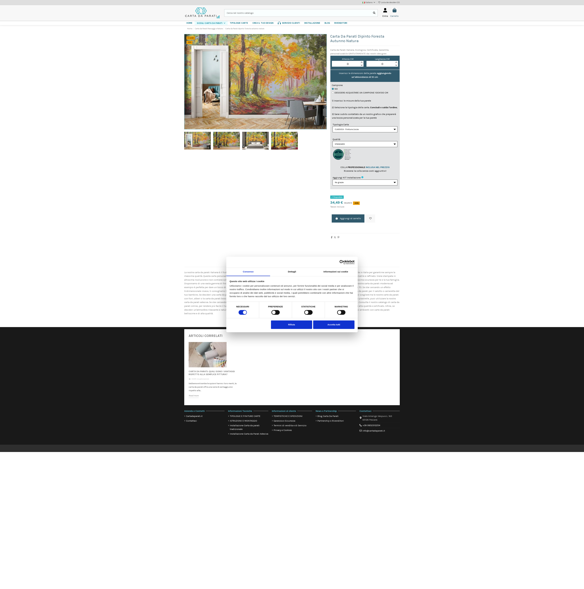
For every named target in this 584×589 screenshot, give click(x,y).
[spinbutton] (347, 64)
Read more (194, 397)
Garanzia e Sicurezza (284, 422)
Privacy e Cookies (283, 432)
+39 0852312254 (371, 427)
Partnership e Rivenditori (330, 422)
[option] (212, 374)
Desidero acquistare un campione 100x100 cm (360, 92)
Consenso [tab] (248, 271)
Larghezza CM (382, 59)
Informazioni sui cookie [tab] (336, 271)
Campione (337, 85)
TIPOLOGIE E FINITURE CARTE (245, 418)
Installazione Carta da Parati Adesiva (249, 435)
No (335, 88)
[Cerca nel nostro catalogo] (374, 13)
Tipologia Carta (341, 124)
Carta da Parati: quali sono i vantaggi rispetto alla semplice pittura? (212, 375)
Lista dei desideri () (389, 2)
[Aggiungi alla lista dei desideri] (370, 221)
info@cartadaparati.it (374, 433)
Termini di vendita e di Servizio (290, 427)
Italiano (369, 2)
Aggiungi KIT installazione (347, 179)
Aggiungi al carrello (348, 220)
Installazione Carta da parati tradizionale (245, 429)
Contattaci (191, 422)
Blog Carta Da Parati (328, 418)
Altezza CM (348, 59)
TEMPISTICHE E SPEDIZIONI (288, 418)
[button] (211, 23)
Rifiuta (291, 324)
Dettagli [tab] (292, 271)
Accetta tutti (333, 324)
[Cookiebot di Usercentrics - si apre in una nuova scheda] (341, 262)
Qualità (336, 139)
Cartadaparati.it (194, 418)
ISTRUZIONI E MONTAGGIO (243, 422)
